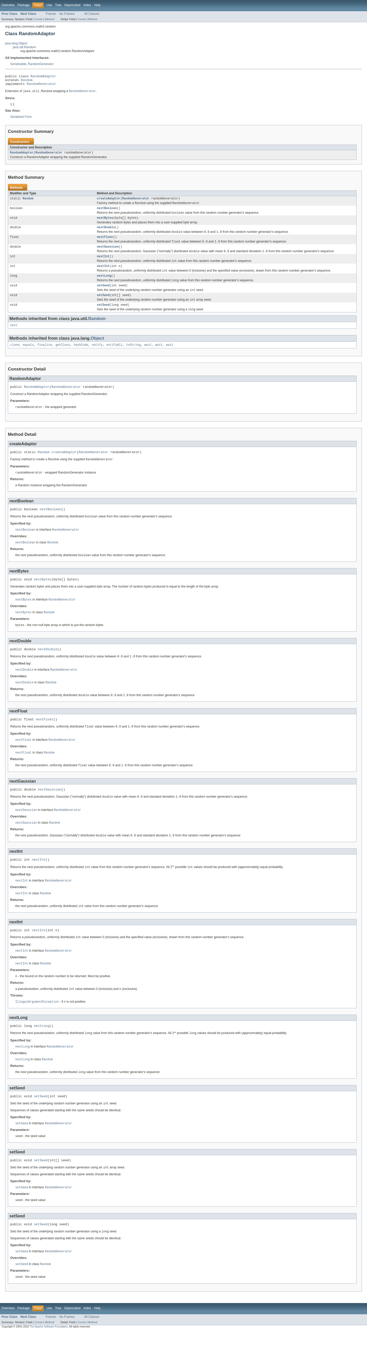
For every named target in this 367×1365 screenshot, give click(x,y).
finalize (44, 358)
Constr (38, 19)
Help (97, 5)
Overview (8, 5)
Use (49, 5)
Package (24, 5)
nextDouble (106, 233)
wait (147, 358)
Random (27, 81)
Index (87, 5)
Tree (58, 5)
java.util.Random (24, 47)
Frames (51, 14)
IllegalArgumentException (37, 1029)
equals (28, 358)
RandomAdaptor (43, 76)
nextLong (104, 285)
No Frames (67, 14)
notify (97, 358)
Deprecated (72, 5)
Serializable (18, 64)
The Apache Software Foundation (49, 1360)
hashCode (81, 358)
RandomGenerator (41, 64)
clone (14, 358)
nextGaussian (108, 254)
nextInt (103, 264)
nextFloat (105, 243)
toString (133, 358)
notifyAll (114, 358)
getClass (63, 358)
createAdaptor (108, 202)
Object (97, 350)
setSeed (103, 296)
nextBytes (105, 223)
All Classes (91, 14)
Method (49, 19)
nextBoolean (107, 212)
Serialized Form (21, 119)
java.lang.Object (16, 43)
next (13, 338)
